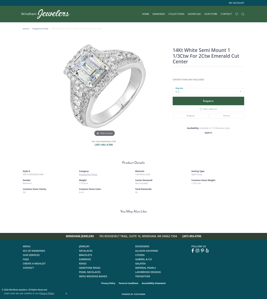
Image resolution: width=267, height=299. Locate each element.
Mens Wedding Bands (93, 276)
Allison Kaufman (146, 250)
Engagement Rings (40, 28)
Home (145, 14)
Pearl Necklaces (89, 272)
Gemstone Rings (89, 267)
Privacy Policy (108, 283)
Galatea (140, 263)
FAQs (26, 259)
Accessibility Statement (154, 283)
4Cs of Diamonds (34, 250)
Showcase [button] (194, 14)
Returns (226, 116)
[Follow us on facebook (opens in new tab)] (192, 251)
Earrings (85, 259)
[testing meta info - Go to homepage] (47, 14)
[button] (236, 3)
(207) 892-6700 (104, 144)
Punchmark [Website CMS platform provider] (139, 294)
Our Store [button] (210, 14)
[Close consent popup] (66, 294)
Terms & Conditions (128, 283)
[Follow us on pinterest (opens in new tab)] (202, 251)
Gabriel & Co (143, 259)
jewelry (26, 28)
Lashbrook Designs (148, 272)
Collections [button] (176, 14)
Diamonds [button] (159, 14)
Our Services (31, 255)
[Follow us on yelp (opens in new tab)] (207, 251)
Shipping (190, 116)
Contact (226, 14)
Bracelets (85, 255)
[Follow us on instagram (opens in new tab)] (197, 251)
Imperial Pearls (145, 267)
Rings (83, 263)
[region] (104, 86)
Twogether (142, 276)
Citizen (140, 255)
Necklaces (85, 250)
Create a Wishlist (34, 263)
